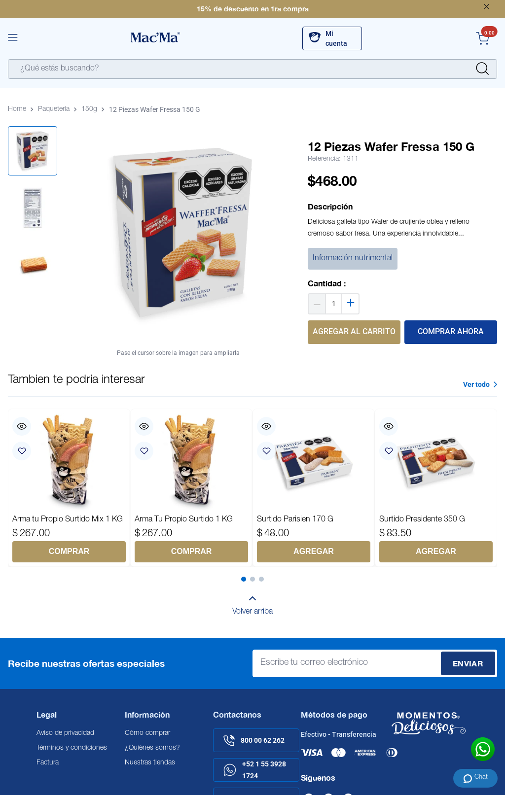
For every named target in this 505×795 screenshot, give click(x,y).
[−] (316, 303)
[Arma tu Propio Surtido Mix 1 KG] (69, 487)
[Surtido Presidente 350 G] (436, 487)
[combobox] (252, 69)
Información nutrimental (353, 259)
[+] (351, 303)
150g (89, 109)
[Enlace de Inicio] (19, 109)
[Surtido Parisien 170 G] (313, 487)
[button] (13, 38)
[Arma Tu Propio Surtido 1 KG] (191, 487)
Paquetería (54, 109)
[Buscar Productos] (482, 69)
